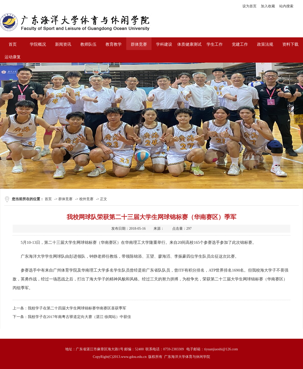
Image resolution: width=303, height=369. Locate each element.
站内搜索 (286, 6)
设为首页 (249, 6)
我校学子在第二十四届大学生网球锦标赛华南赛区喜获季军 (77, 308)
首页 (48, 199)
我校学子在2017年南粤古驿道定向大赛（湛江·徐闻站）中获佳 (79, 317)
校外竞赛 (86, 199)
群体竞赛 (65, 199)
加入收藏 (268, 6)
